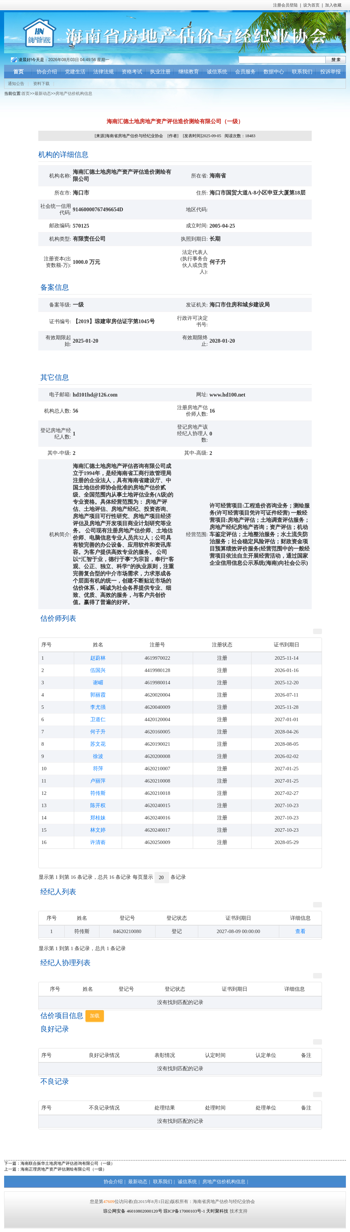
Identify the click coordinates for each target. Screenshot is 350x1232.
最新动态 (43, 93)
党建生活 (75, 71)
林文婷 (98, 830)
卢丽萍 (98, 781)
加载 (94, 1015)
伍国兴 (98, 670)
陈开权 (98, 805)
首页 (18, 71)
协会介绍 (47, 71)
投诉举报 (330, 71)
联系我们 (302, 71)
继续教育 (188, 71)
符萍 (98, 768)
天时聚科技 (217, 1211)
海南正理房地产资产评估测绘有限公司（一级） (64, 1169)
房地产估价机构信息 (73, 93)
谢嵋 (98, 682)
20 (162, 877)
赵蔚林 (98, 658)
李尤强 (98, 707)
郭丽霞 (98, 695)
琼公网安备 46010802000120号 (133, 1211)
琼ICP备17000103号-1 (184, 1211)
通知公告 (16, 83)
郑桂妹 (98, 817)
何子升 (98, 731)
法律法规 (103, 71)
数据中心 (274, 71)
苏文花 (98, 744)
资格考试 (132, 71)
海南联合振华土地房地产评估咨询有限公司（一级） (68, 1163)
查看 (300, 931)
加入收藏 (333, 5)
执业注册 (160, 71)
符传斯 (98, 793)
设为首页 (311, 5)
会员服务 (245, 71)
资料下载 (41, 83)
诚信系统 (217, 71)
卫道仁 (98, 719)
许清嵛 (98, 842)
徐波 (98, 756)
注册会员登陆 (285, 5)
